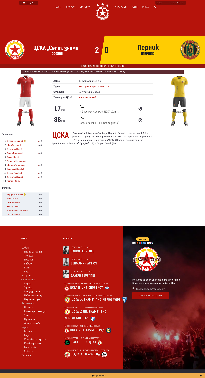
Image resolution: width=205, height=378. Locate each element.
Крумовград (95, 330)
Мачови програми (32, 343)
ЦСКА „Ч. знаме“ (83, 300)
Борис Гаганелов (15, 153)
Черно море (111, 300)
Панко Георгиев (82, 251)
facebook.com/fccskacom (150, 289)
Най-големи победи (33, 295)
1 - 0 (84, 288)
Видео (27, 335)
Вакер (76, 342)
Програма (70, 6)
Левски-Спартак (76, 318)
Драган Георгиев (83, 275)
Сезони (37, 71)
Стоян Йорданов (16, 141)
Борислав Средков (15, 168)
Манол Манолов (87, 97)
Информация (121, 6)
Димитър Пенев (14, 149)
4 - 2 (99, 300)
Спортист (95, 288)
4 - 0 (84, 354)
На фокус (68, 238)
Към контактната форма (151, 295)
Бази (26, 271)
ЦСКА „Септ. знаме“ (85, 312)
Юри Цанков (13, 206)
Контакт (145, 6)
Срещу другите (32, 291)
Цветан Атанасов (16, 164)
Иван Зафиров (14, 145)
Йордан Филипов (16, 194)
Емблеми (28, 263)
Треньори (28, 255)
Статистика (85, 6)
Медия (135, 6)
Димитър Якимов (15, 176)
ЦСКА (73, 330)
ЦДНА (75, 354)
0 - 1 (84, 342)
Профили (28, 259)
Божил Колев (13, 156)
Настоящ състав (33, 251)
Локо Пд (94, 354)
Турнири (28, 287)
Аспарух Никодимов (16, 160)
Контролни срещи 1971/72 (64, 71)
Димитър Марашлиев (17, 210)
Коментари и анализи (35, 311)
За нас (27, 315)
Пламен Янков (13, 202)
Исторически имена (170, 3)
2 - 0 (82, 330)
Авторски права (32, 323)
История (28, 307)
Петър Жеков (13, 180)
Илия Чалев (12, 198)
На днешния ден (32, 299)
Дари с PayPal (99, 375)
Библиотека (30, 347)
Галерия (28, 331)
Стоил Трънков (14, 172)
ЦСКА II (75, 288)
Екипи (27, 267)
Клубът (59, 6)
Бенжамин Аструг (84, 263)
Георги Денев (13, 214)
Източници (29, 319)
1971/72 (47, 71)
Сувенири (28, 351)
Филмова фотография (35, 339)
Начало (28, 71)
